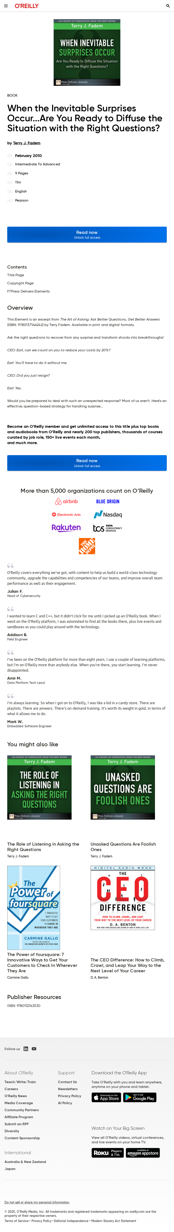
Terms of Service (17, 1221)
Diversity (12, 1131)
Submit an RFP (17, 1124)
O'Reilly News (16, 1096)
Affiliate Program (19, 1117)
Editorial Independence (71, 1221)
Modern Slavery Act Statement (113, 1221)
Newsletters (67, 1089)
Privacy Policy (69, 1096)
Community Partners (22, 1110)
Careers (11, 1089)
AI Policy (65, 1103)
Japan (10, 1168)
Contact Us (67, 1082)
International (18, 1152)
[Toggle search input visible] (168, 5)
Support (66, 1072)
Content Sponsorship (22, 1138)
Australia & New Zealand (25, 1161)
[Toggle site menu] (5, 5)
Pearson (22, 200)
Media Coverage (19, 1103)
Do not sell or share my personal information (37, 1202)
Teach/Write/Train (20, 1082)
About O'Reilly (19, 1072)
